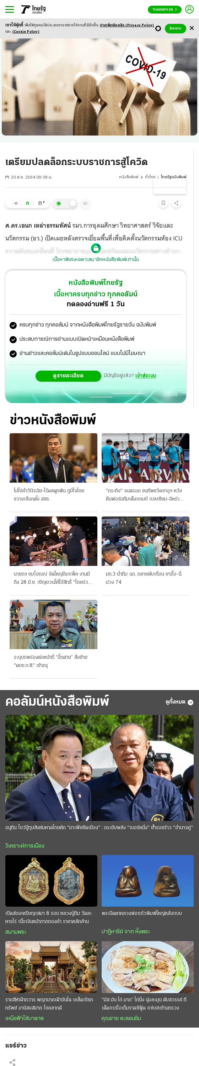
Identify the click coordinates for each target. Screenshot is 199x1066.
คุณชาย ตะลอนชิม (121, 1019)
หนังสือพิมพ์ (128, 177)
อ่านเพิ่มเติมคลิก (127, 25)
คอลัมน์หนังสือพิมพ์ (57, 702)
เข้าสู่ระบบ (145, 375)
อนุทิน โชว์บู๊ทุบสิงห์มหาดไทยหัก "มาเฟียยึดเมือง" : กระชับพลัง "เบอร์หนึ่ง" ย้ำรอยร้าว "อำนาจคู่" (99, 828)
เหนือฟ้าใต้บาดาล (24, 1019)
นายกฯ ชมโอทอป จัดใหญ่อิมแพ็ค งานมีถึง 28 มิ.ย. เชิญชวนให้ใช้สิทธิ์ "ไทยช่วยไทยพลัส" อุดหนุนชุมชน (52, 579)
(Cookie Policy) (25, 32)
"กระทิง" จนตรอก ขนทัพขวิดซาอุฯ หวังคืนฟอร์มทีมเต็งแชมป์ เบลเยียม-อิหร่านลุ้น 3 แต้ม (144, 495)
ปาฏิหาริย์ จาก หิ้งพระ (126, 932)
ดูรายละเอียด (68, 376)
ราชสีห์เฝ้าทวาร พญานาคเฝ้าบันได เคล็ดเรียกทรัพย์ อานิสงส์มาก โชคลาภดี (49, 1004)
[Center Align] (192, 28)
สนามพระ (15, 932)
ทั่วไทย (150, 177)
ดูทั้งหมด (180, 702)
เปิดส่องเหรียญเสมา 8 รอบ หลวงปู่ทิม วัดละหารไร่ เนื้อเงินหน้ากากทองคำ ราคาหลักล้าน (48, 917)
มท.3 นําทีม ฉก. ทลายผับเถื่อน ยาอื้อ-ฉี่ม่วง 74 (144, 578)
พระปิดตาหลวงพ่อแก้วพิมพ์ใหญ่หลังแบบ (142, 913)
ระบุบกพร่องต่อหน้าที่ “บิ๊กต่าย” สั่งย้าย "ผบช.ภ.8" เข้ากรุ (50, 661)
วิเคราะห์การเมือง (24, 846)
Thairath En (164, 10)
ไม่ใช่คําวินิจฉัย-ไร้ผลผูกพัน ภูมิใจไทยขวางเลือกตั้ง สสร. (49, 495)
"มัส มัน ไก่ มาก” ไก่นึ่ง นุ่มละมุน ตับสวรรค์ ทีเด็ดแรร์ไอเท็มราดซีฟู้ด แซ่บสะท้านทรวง (144, 1004)
